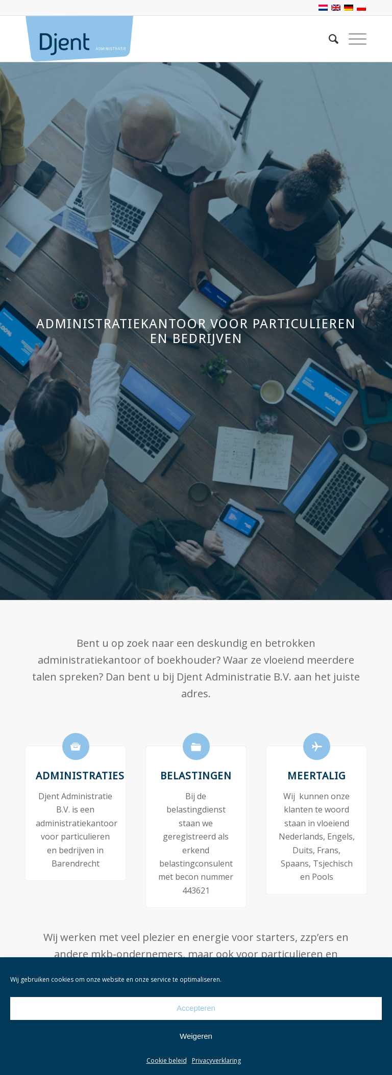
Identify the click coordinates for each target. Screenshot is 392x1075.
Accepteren (196, 1008)
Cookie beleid (166, 1060)
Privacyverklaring (216, 1060)
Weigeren (196, 1036)
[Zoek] (328, 39)
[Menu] (352, 39)
